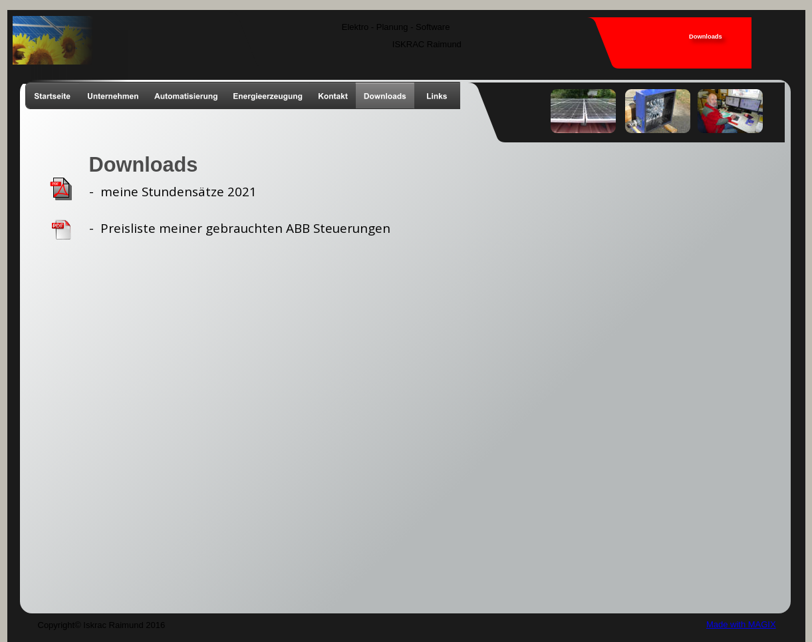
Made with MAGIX (741, 624)
